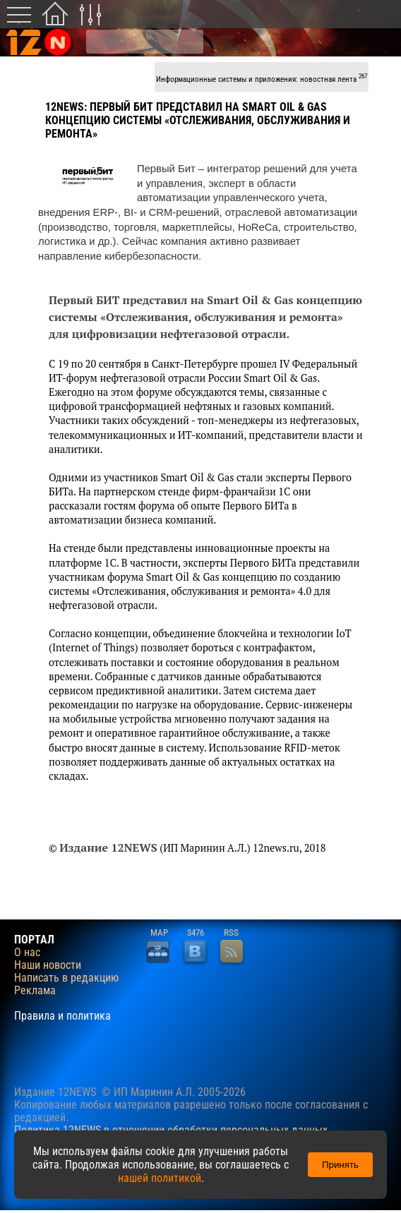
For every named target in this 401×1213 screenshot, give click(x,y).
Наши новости (47, 965)
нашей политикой (159, 1178)
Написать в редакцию (66, 978)
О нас (27, 952)
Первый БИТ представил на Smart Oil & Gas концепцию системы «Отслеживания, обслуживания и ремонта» (197, 120)
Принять (340, 1164)
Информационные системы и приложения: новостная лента (261, 78)
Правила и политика (62, 1016)
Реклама (35, 990)
